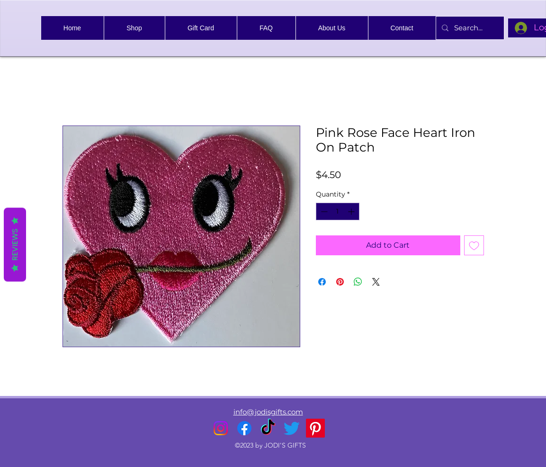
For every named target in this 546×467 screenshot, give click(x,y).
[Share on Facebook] (322, 281)
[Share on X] (376, 281)
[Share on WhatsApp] (358, 281)
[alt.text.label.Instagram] (220, 428)
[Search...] (469, 28)
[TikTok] (268, 428)
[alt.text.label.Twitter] (291, 428)
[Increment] (352, 211)
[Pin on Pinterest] (340, 281)
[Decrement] (323, 211)
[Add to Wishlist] (474, 245)
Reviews (14, 244)
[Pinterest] (315, 428)
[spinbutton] (337, 211)
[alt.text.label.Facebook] (244, 428)
